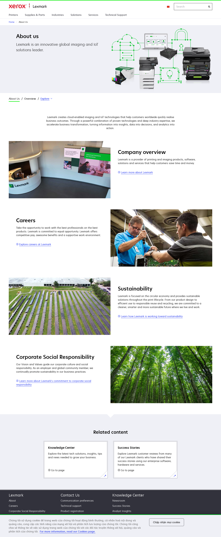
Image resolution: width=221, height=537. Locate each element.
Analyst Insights (121, 511)
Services (93, 15)
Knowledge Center (128, 495)
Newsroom (118, 500)
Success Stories (121, 506)
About (12, 500)
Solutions (76, 15)
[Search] (209, 6)
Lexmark (16, 495)
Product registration (72, 511)
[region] (110, 525)
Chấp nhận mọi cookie (166, 522)
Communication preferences (77, 500)
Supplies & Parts (35, 15)
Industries (58, 15)
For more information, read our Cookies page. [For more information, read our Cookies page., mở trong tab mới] (67, 531)
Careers (13, 506)
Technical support (71, 506)
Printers (13, 15)
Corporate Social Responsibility (27, 511)
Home (28, 5)
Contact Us (70, 495)
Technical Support (116, 15)
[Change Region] (168, 7)
